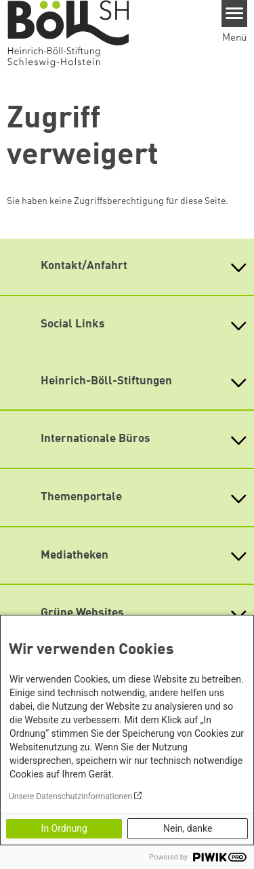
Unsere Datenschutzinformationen (70, 796)
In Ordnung (64, 828)
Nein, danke (187, 828)
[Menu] (234, 13)
